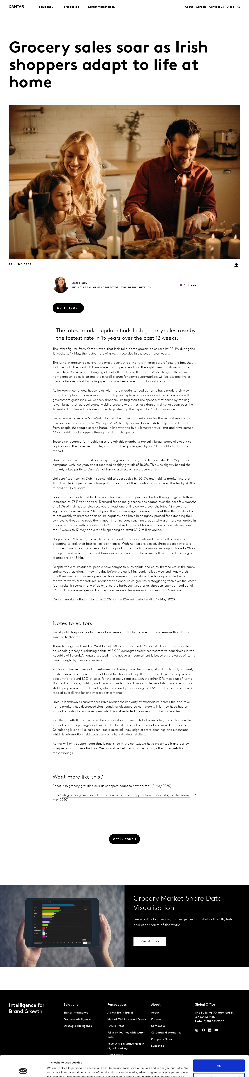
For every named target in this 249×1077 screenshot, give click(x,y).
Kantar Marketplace (101, 7)
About (189, 7)
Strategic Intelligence (78, 1026)
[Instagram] (197, 1031)
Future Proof (115, 1026)
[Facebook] (203, 1031)
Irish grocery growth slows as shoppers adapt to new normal (106, 786)
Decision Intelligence (77, 1019)
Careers (201, 7)
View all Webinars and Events (126, 1019)
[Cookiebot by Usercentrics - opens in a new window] (23, 1070)
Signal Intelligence (76, 1012)
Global (231, 7)
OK (219, 1044)
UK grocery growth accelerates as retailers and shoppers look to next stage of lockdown (126, 795)
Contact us (216, 7)
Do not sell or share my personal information (219, 1058)
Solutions (45, 7)
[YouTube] (210, 1031)
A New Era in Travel (120, 1012)
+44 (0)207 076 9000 (210, 1021)
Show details (55, 1069)
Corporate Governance (166, 1032)
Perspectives (71, 7)
